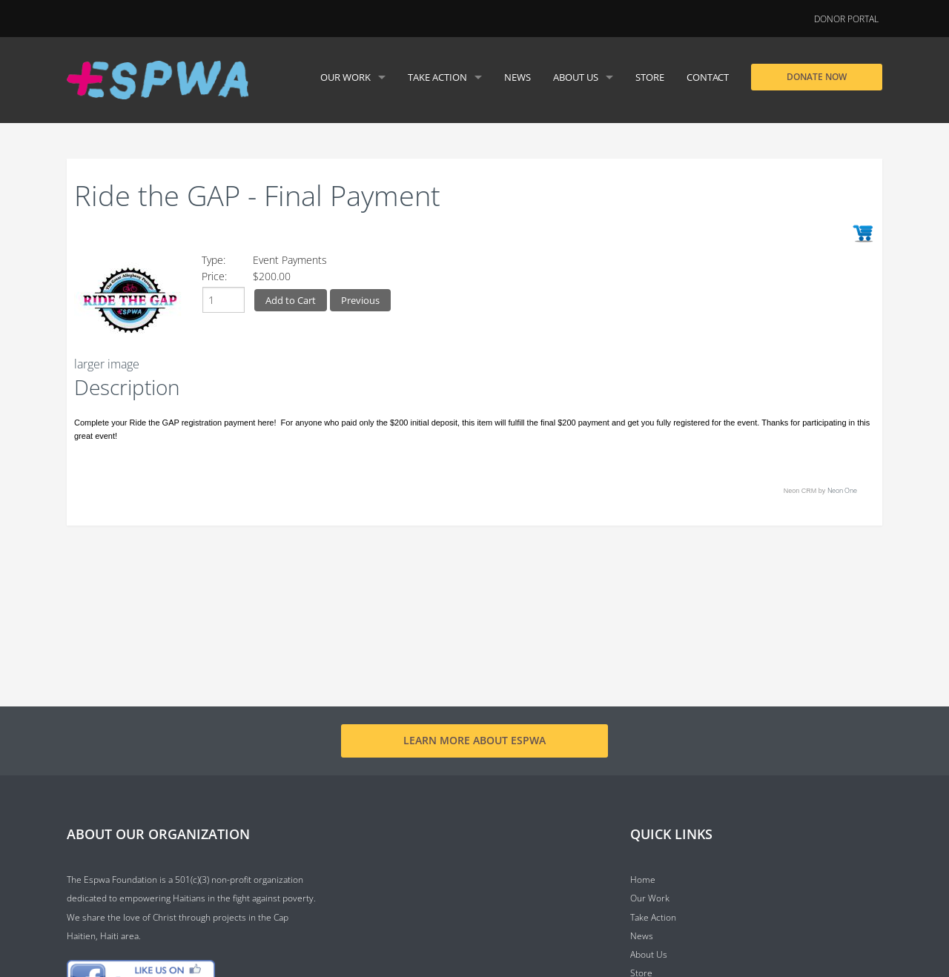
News (517, 77)
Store (649, 77)
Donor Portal (846, 19)
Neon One (842, 490)
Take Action (437, 77)
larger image (106, 364)
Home (642, 879)
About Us (575, 77)
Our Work (345, 77)
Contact (708, 77)
